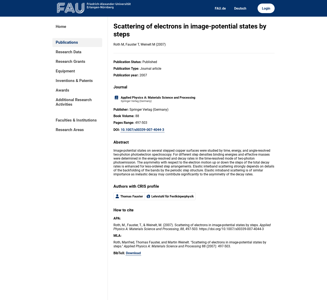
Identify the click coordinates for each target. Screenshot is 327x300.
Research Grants (70, 61)
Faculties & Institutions (76, 120)
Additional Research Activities (74, 102)
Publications (67, 42)
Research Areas (70, 130)
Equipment (65, 71)
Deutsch (240, 8)
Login (266, 8)
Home (61, 26)
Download (133, 253)
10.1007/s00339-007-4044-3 (142, 130)
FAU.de (220, 8)
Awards (62, 90)
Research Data (68, 52)
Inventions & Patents (74, 80)
